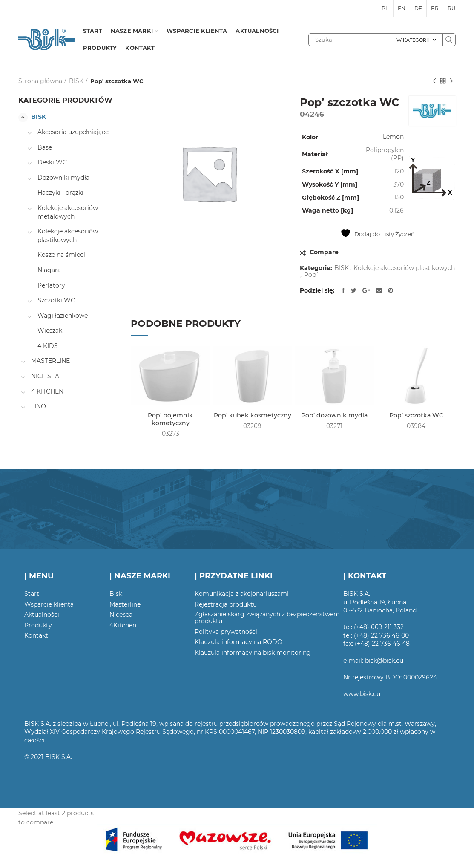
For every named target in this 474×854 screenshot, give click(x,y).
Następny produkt (451, 81)
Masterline (125, 604)
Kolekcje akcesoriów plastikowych (404, 268)
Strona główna (40, 81)
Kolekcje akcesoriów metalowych (67, 212)
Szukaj (449, 39)
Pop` (311, 275)
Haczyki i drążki (60, 192)
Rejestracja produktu (226, 604)
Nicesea (120, 614)
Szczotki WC (56, 300)
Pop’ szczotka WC (416, 415)
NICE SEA (45, 376)
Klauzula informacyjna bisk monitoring (253, 652)
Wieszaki (50, 330)
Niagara (49, 270)
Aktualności (41, 614)
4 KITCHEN (47, 391)
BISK (76, 81)
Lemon (393, 137)
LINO (38, 406)
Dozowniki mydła (63, 177)
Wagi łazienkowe (62, 315)
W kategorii (412, 40)
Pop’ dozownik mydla (334, 415)
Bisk (115, 593)
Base (44, 147)
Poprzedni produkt (434, 81)
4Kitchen (122, 625)
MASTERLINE (50, 361)
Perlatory (51, 285)
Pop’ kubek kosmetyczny (252, 415)
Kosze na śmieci (61, 255)
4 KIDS (47, 346)
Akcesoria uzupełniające (73, 132)
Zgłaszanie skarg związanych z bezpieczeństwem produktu (267, 617)
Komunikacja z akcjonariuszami (242, 593)
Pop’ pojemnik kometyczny (170, 419)
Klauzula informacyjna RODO (238, 641)
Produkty (38, 625)
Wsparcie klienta (49, 604)
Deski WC (52, 162)
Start (31, 593)
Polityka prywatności (226, 631)
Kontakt (36, 635)
